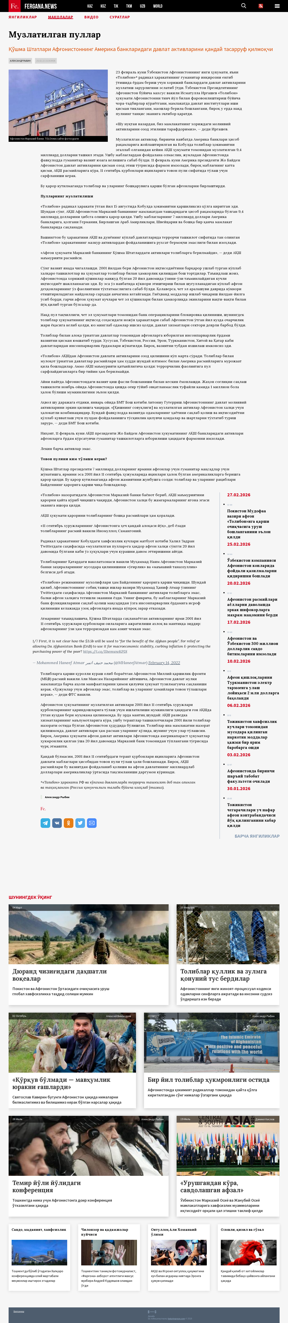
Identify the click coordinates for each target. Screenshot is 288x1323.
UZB (142, 6)
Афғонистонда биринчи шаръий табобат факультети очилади (251, 776)
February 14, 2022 (164, 662)
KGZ (103, 6)
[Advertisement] (144, 867)
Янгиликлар (23, 17)
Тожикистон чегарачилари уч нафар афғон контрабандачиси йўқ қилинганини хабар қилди (251, 815)
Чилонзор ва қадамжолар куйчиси (104, 1232)
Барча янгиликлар (257, 836)
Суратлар (120, 17)
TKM (129, 6)
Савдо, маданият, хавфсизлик (39, 1229)
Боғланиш (19, 1311)
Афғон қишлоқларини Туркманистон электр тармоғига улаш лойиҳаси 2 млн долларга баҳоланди (253, 687)
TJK (116, 6)
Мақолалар (60, 17)
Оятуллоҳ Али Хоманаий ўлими (174, 1232)
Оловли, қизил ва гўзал (242, 1229)
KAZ (90, 6)
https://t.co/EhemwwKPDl (105, 651)
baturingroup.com (176, 1319)
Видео (91, 17)
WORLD (157, 6)
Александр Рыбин (20, 60)
